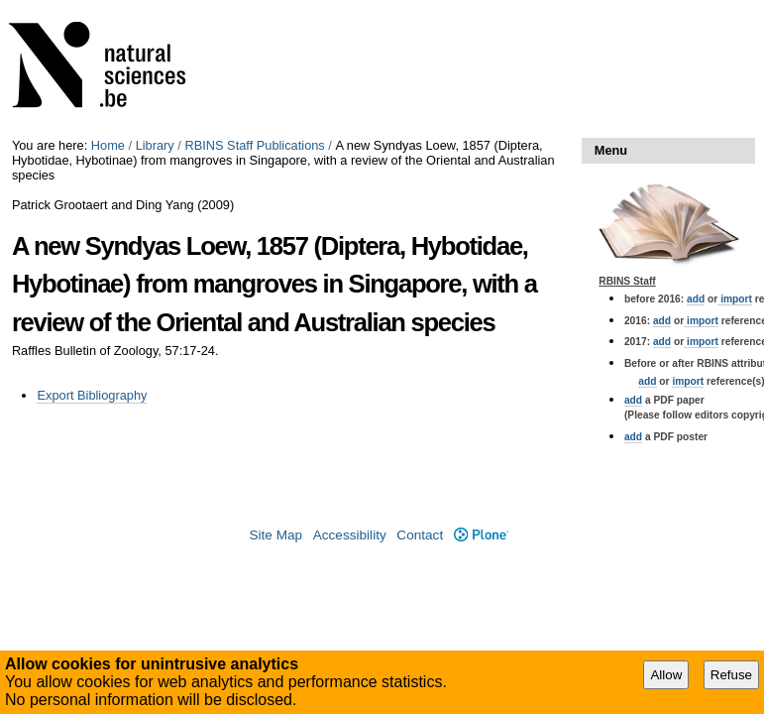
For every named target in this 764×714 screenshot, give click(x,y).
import (734, 299)
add (696, 299)
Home (108, 145)
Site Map (275, 535)
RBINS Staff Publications (254, 145)
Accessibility (349, 535)
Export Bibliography (92, 395)
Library (155, 145)
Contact (419, 535)
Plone (481, 535)
